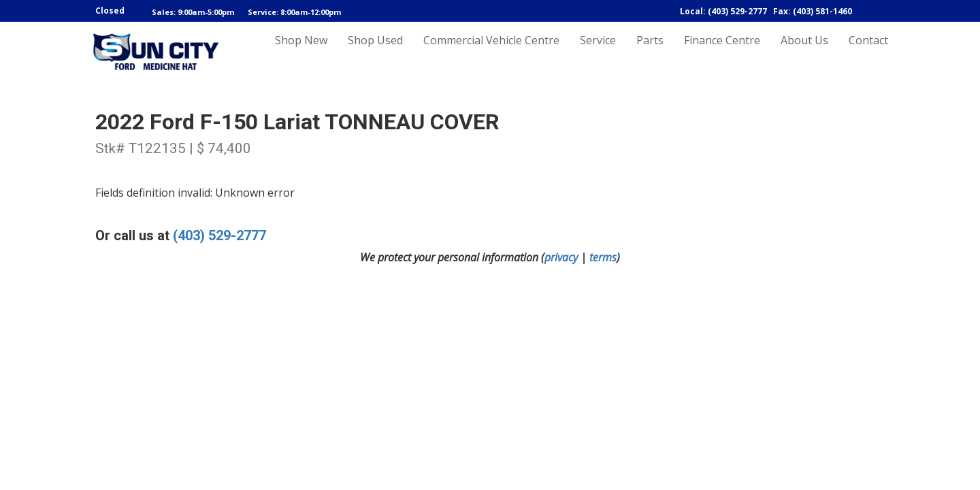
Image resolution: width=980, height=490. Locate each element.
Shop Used (375, 52)
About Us (804, 52)
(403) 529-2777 (219, 235)
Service (598, 52)
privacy (561, 257)
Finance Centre (722, 52)
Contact (868, 52)
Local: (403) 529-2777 (723, 11)
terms (603, 257)
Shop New (301, 52)
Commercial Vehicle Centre (491, 52)
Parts (650, 52)
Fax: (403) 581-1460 (812, 11)
